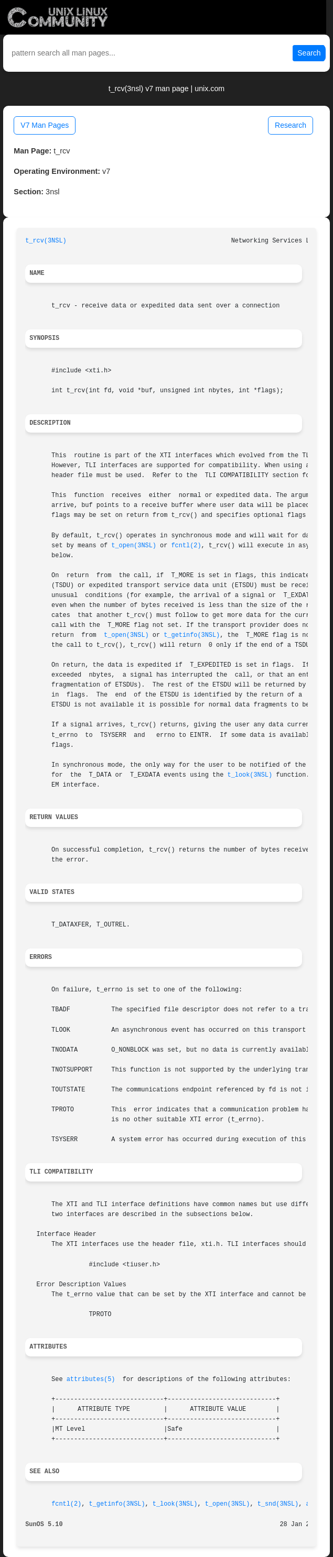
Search (308, 53)
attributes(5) (91, 1379)
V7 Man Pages (44, 125)
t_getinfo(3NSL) (192, 635)
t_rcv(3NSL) (46, 241)
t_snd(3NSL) (278, 1504)
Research (290, 125)
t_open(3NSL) (133, 545)
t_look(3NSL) (250, 775)
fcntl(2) (186, 545)
